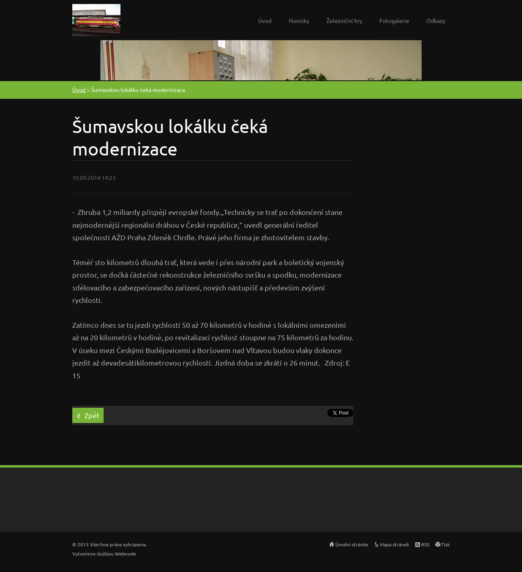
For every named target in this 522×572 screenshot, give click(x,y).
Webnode (125, 553)
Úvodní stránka (351, 544)
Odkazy (435, 20)
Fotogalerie (394, 20)
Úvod (264, 20)
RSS (425, 544)
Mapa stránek (394, 544)
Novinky (299, 20)
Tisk (445, 544)
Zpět (92, 415)
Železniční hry (344, 20)
